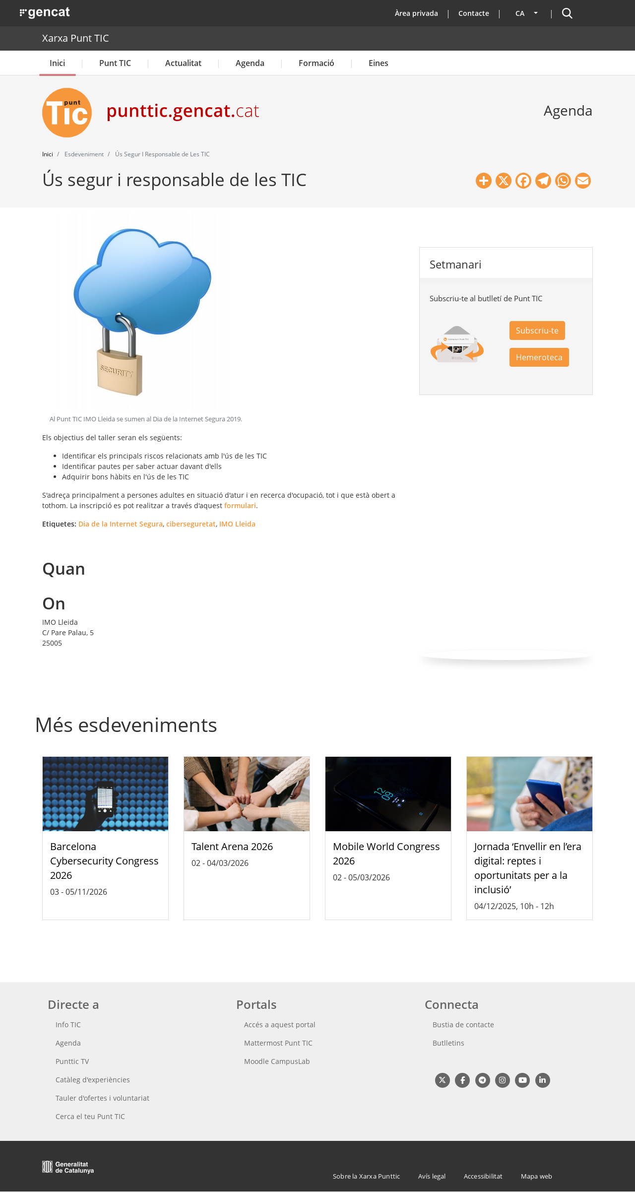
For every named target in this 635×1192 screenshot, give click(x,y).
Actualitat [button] (183, 63)
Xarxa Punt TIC (75, 38)
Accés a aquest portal (280, 1024)
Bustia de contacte (463, 1024)
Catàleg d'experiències (93, 1079)
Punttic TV (72, 1061)
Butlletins (448, 1043)
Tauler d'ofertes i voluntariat (102, 1098)
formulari (240, 505)
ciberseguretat (191, 524)
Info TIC (68, 1024)
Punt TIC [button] (115, 63)
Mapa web (537, 1176)
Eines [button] (378, 63)
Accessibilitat (483, 1176)
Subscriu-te (537, 330)
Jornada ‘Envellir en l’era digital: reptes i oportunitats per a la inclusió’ (527, 868)
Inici (57, 63)
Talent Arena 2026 (232, 846)
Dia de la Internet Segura (120, 524)
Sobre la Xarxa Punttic (366, 1176)
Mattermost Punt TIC (278, 1043)
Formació (316, 63)
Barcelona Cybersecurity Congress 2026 (104, 861)
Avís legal (432, 1176)
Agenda (250, 63)
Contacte (473, 13)
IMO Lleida (237, 524)
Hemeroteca (539, 357)
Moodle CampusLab (277, 1061)
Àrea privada (416, 13)
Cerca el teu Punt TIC (90, 1116)
